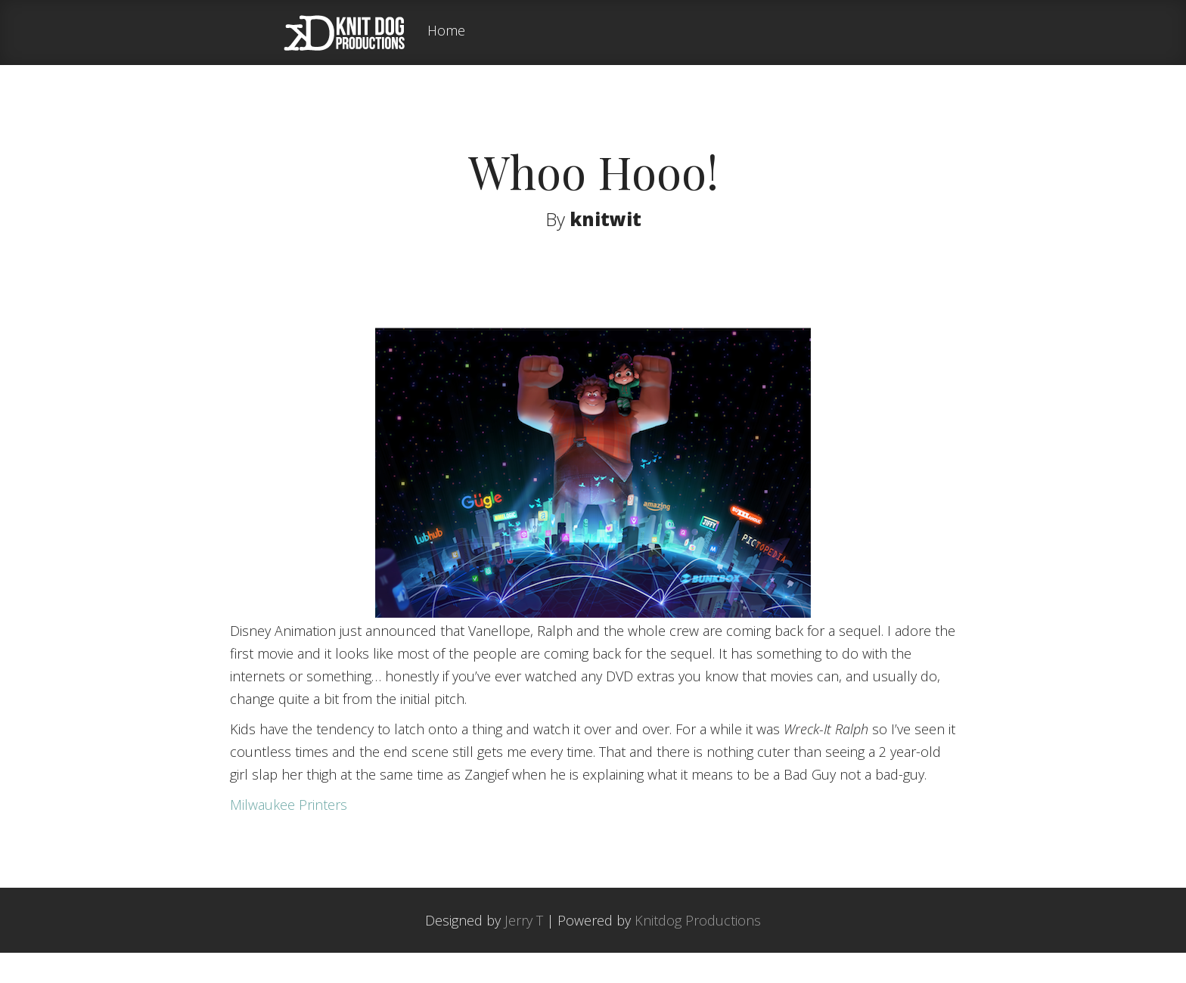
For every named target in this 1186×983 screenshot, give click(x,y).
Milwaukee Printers (288, 835)
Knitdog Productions (698, 950)
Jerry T (524, 950)
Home (446, 31)
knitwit (605, 218)
